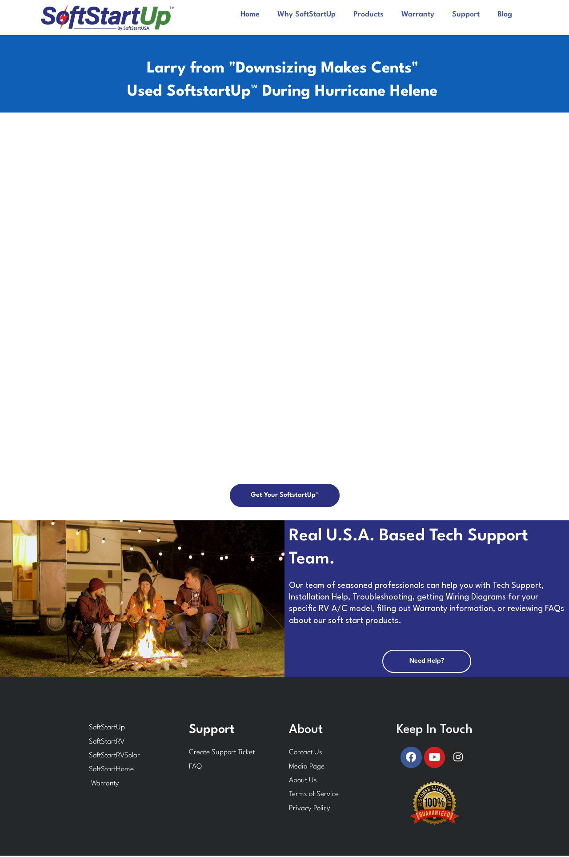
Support (466, 14)
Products (368, 14)
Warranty (417, 14)
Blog (504, 14)
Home (250, 14)
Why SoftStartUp (306, 14)
